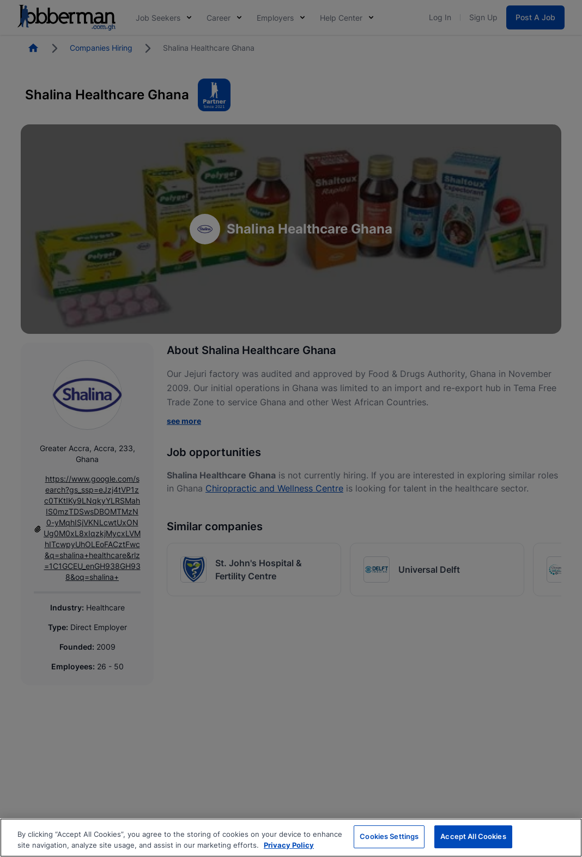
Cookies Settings (389, 836)
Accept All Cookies (473, 836)
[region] (291, 837)
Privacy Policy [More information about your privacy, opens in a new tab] (289, 845)
